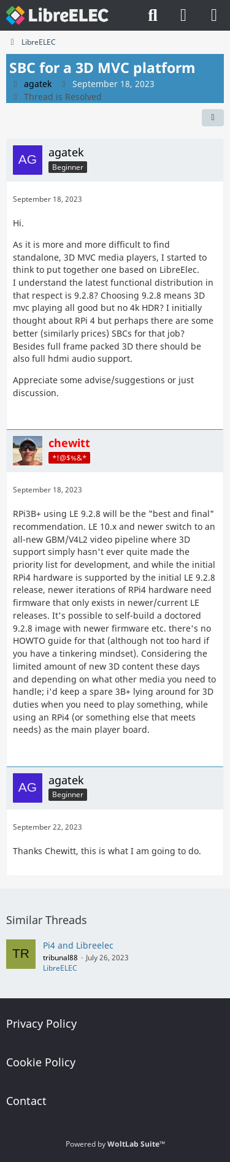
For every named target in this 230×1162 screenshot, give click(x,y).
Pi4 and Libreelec (78, 945)
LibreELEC (60, 968)
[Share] (213, 117)
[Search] (152, 15)
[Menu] (214, 15)
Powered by (115, 1144)
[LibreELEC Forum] (57, 15)
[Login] (183, 15)
